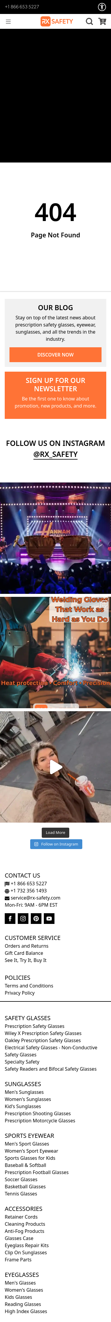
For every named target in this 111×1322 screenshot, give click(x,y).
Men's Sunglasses (24, 1092)
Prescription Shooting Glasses (38, 1113)
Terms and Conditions (29, 985)
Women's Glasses (24, 1290)
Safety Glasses (28, 1018)
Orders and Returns (27, 946)
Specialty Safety (22, 1061)
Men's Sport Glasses (27, 1143)
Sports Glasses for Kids (30, 1158)
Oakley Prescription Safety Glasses (43, 1040)
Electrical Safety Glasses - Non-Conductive (51, 1047)
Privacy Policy (20, 993)
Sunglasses (23, 1084)
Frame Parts (18, 1259)
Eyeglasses (22, 1275)
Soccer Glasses (21, 1179)
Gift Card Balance (24, 953)
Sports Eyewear (29, 1136)
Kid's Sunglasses (23, 1106)
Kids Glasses (18, 1297)
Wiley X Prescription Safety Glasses (43, 1033)
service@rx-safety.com (32, 898)
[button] (88, 21)
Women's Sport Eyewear (31, 1151)
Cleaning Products (25, 1224)
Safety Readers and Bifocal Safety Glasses (50, 1069)
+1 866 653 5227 (22, 7)
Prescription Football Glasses (37, 1172)
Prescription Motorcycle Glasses (40, 1120)
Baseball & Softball (25, 1165)
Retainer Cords (21, 1217)
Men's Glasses (20, 1283)
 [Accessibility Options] (102, 7)
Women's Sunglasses (28, 1099)
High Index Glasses (26, 1311)
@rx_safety (55, 454)
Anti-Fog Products (24, 1231)
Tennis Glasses (21, 1193)
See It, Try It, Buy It (25, 960)
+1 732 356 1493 (26, 890)
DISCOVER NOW (55, 354)
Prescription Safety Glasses (35, 1026)
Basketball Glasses (25, 1186)
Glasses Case (19, 1238)
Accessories (23, 1209)
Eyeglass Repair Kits (27, 1245)
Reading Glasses (23, 1304)
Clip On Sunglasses (26, 1252)
